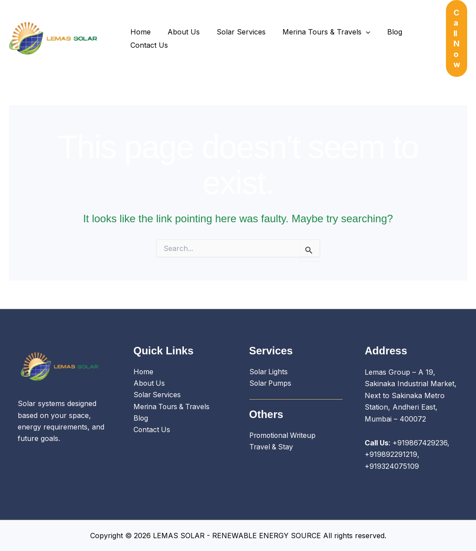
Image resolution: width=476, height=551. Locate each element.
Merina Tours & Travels (317, 31)
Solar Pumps (271, 383)
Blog (382, 31)
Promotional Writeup (284, 436)
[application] (356, 31)
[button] (457, 38)
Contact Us (148, 45)
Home (139, 31)
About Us (180, 31)
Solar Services (234, 31)
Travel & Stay (271, 447)
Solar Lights (269, 372)
